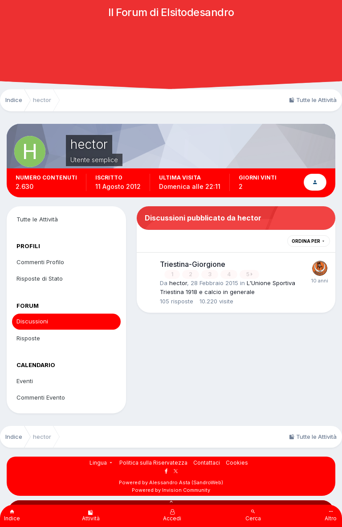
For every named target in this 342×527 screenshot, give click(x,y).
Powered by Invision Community (171, 490)
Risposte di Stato (39, 278)
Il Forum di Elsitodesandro (171, 12)
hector (178, 282)
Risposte (28, 338)
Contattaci (206, 462)
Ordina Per (309, 241)
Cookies (237, 462)
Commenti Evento (40, 397)
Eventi (24, 380)
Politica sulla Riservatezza (153, 462)
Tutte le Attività (37, 219)
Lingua (102, 462)
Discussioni (32, 321)
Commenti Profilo (40, 262)
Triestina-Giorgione (192, 264)
